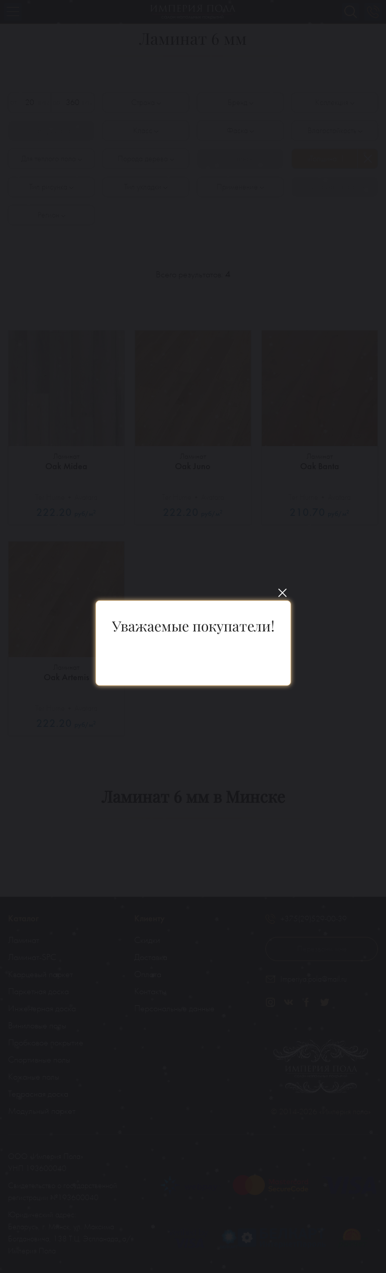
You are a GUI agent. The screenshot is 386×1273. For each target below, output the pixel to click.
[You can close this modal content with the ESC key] (193, 636)
